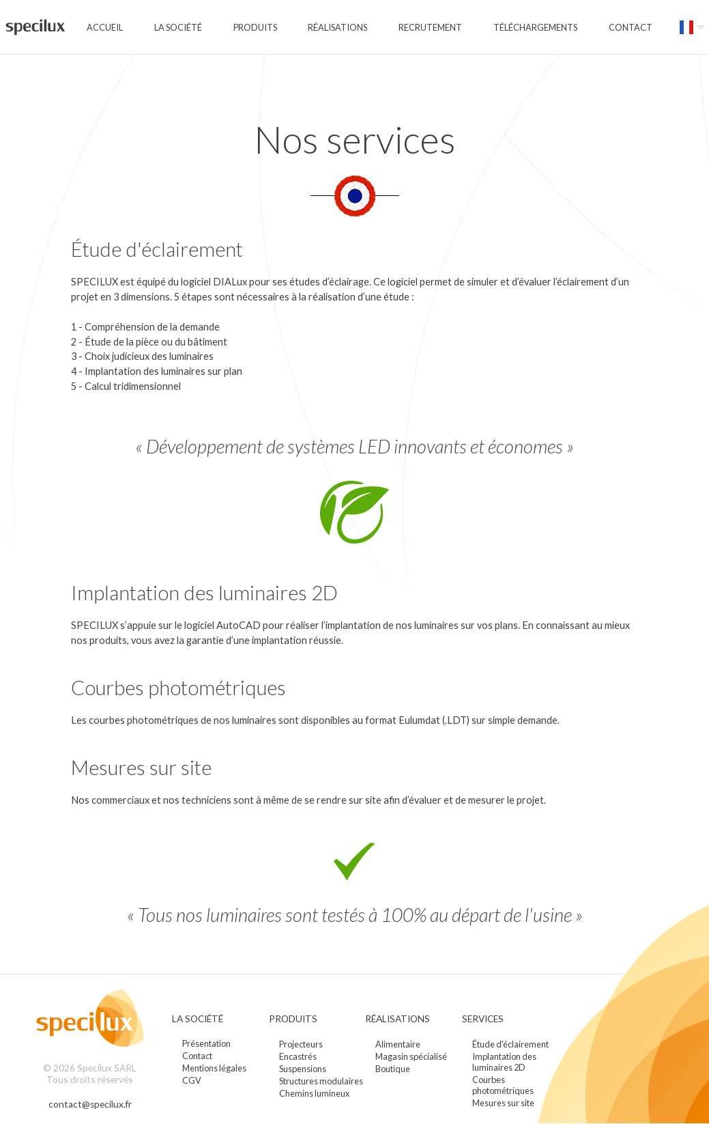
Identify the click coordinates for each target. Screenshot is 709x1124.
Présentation (206, 1044)
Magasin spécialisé (411, 1056)
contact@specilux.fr (90, 1104)
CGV (191, 1081)
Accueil (105, 27)
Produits (255, 27)
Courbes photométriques (503, 1085)
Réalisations (337, 27)
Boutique (392, 1068)
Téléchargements (535, 27)
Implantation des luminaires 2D (504, 1062)
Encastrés (298, 1056)
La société (178, 27)
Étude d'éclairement (510, 1044)
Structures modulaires (321, 1081)
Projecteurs (301, 1044)
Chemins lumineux (314, 1093)
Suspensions (302, 1068)
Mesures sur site (503, 1102)
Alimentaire (397, 1044)
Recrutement (430, 27)
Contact (630, 27)
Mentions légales (214, 1068)
